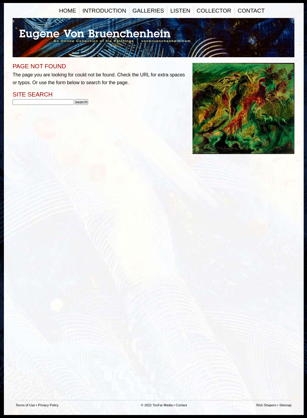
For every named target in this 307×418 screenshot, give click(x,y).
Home (67, 10)
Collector (214, 10)
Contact (251, 10)
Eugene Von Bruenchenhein (153, 37)
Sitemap (285, 405)
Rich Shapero (266, 405)
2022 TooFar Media (158, 405)
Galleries (148, 10)
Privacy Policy (48, 405)
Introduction (104, 10)
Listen (180, 10)
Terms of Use (25, 405)
